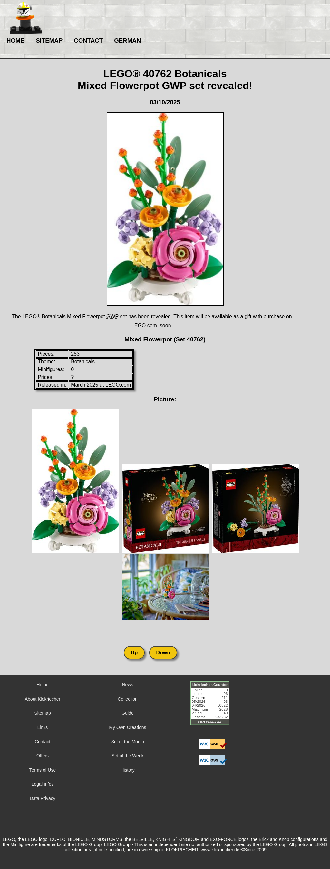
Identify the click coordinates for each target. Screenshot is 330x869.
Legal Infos (43, 784)
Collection (127, 699)
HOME (15, 40)
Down (163, 652)
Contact (42, 741)
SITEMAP (49, 40)
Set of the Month (127, 741)
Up (134, 652)
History (128, 770)
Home (42, 684)
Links (42, 727)
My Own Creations (127, 727)
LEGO (81, 844)
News (127, 684)
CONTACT (88, 40)
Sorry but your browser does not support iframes (212, 707)
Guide (127, 713)
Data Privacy (42, 798)
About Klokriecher (43, 699)
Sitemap (42, 713)
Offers (42, 755)
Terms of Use (42, 770)
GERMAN (127, 40)
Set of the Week (127, 755)
